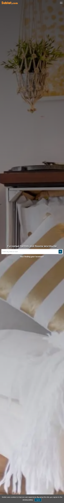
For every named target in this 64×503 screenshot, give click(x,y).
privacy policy (28, 500)
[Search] (29, 251)
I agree (38, 500)
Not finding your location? (32, 256)
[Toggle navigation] (61, 2)
